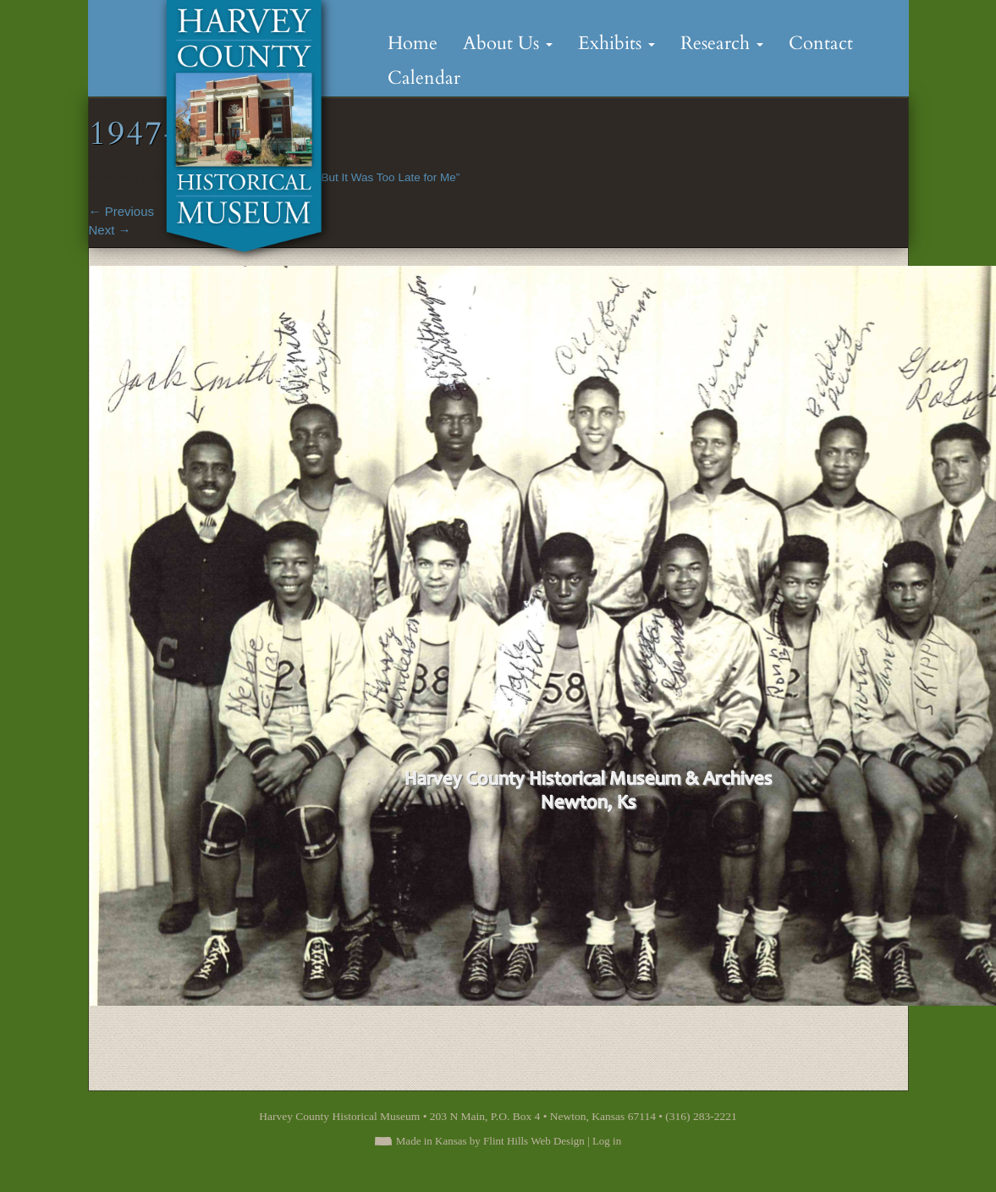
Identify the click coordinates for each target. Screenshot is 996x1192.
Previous (122, 211)
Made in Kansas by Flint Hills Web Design (490, 1140)
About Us (508, 43)
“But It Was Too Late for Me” (388, 177)
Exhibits (616, 43)
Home (412, 43)
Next (110, 230)
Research (721, 43)
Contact (821, 43)
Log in (606, 1140)
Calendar (424, 78)
